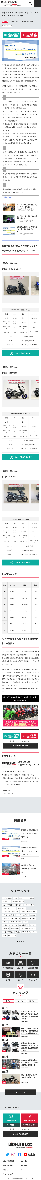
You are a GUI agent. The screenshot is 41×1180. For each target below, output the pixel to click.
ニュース (21, 964)
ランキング (5, 22)
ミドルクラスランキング (11, 912)
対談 (16, 898)
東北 (25, 922)
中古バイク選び (8, 932)
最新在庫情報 (14, 34)
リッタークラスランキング (11, 918)
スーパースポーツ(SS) (27, 898)
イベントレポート (8, 915)
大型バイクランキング (28, 928)
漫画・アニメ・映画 (29, 918)
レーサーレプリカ (22, 915)
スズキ (18, 932)
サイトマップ (8, 1174)
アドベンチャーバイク (30, 932)
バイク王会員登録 (21, 745)
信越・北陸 (15, 928)
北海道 (33, 915)
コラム (8, 976)
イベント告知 (30, 905)
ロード (21, 976)
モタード (6, 928)
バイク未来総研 (8, 964)
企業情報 (23, 1165)
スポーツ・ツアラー (9, 908)
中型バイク (6, 901)
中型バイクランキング (10, 925)
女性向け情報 (7, 898)
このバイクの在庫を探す (23, 353)
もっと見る (20, 941)
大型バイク (22, 908)
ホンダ (5, 922)
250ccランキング (7, 26)
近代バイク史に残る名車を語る (13, 905)
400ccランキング (18, 901)
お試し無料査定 (32, 34)
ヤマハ (33, 925)
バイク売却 (12, 935)
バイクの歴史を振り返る (29, 912)
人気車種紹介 (24, 925)
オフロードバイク (15, 922)
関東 (4, 935)
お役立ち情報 (33, 964)
